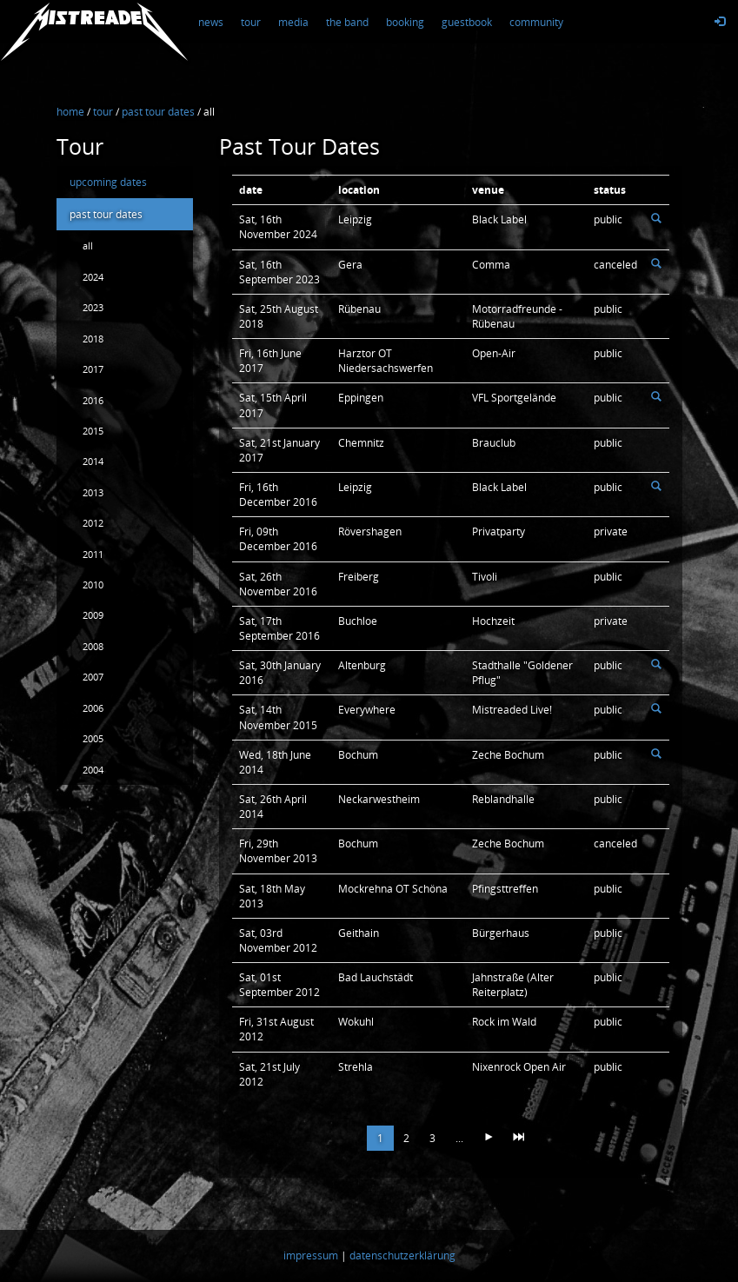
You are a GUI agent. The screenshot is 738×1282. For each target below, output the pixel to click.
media (293, 22)
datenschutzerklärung (402, 1256)
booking (405, 22)
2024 (93, 276)
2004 (93, 769)
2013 (93, 492)
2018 (93, 338)
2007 (93, 676)
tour (251, 22)
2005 (93, 738)
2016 (93, 400)
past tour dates (106, 214)
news (210, 22)
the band (347, 22)
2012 (93, 522)
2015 (93, 430)
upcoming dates (108, 182)
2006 (93, 707)
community (536, 22)
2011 (93, 554)
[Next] (488, 1138)
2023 (93, 307)
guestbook (467, 22)
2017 (93, 368)
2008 (93, 646)
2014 (93, 461)
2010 (93, 584)
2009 (93, 614)
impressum (310, 1256)
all (88, 245)
